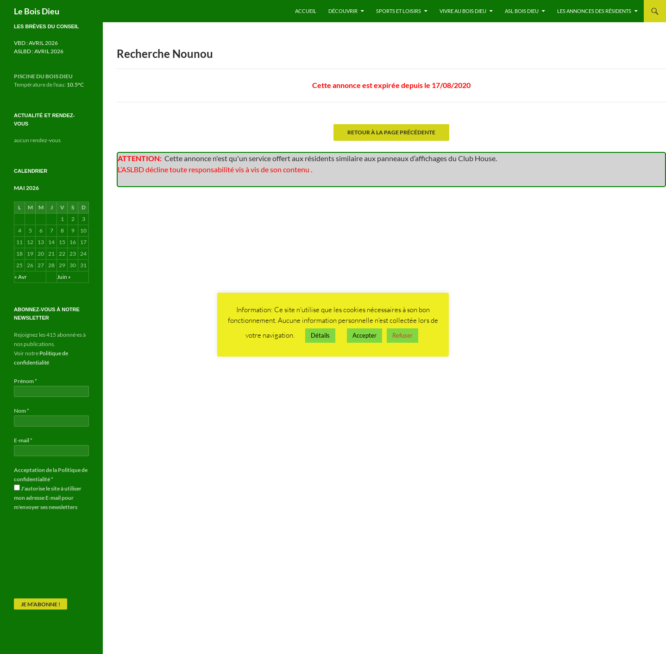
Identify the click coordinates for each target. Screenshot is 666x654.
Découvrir (343, 11)
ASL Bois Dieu (522, 11)
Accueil (305, 11)
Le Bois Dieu (36, 11)
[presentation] (52, 554)
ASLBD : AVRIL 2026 (38, 51)
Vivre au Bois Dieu (463, 11)
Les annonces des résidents (594, 11)
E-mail (23, 440)
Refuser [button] (402, 335)
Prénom (25, 380)
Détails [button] (320, 335)
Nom (21, 410)
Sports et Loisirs (398, 11)
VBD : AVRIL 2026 (36, 42)
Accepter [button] (364, 335)
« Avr (20, 276)
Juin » (64, 276)
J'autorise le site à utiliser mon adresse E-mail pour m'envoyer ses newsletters (48, 497)
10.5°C (75, 84)
